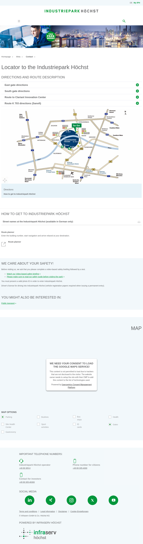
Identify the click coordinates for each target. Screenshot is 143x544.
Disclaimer (62, 511)
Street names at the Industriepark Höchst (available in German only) (72, 221)
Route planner (11, 243)
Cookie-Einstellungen (79, 511)
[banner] (71, 11)
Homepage (6, 57)
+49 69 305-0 (25, 468)
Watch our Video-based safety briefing (23, 274)
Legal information (47, 511)
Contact (29, 57)
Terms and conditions (28, 511)
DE (131, 3)
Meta (18, 57)
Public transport (8, 303)
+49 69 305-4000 (80, 468)
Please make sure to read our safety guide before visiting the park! (35, 277)
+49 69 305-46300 (27, 482)
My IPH (137, 3)
